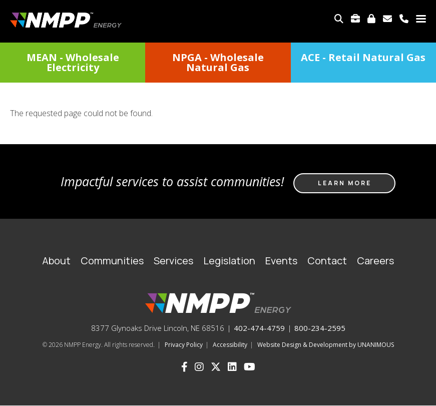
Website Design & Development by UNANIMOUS (325, 344)
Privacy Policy (184, 344)
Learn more (344, 183)
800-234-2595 (319, 328)
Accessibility (230, 344)
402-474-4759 (259, 328)
